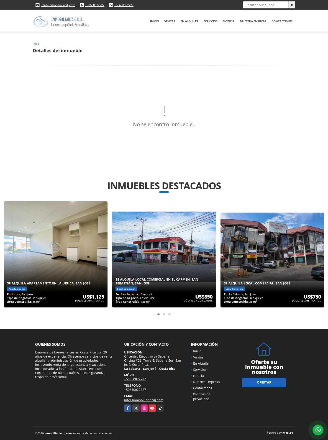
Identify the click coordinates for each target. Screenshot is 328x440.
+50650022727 (94, 5)
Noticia (228, 21)
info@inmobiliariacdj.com (58, 5)
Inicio (154, 21)
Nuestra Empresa (253, 21)
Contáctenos (282, 21)
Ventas (169, 21)
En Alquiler (189, 21)
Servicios (211, 21)
